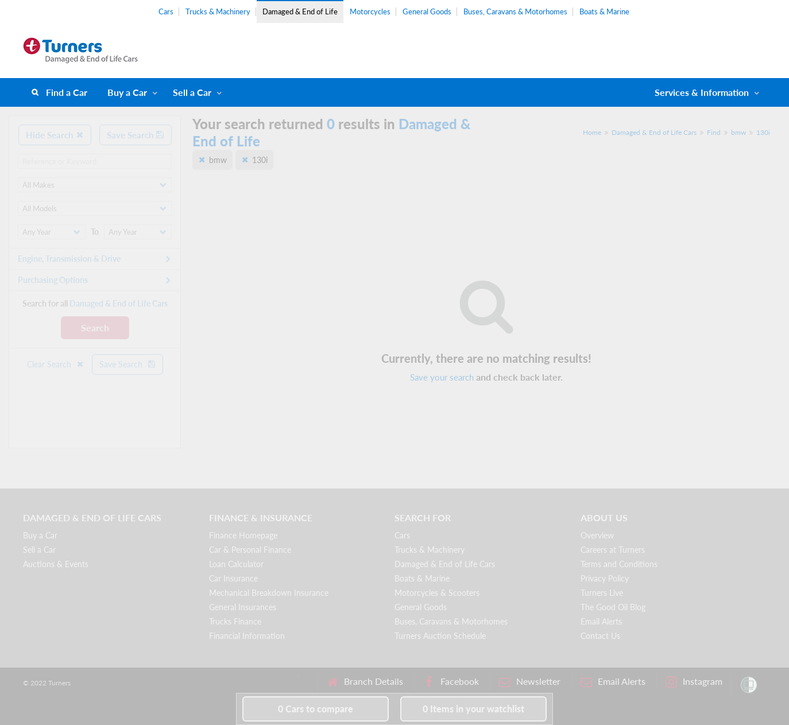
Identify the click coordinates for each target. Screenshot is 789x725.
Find (714, 132)
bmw (738, 132)
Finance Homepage (243, 535)
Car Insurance (233, 578)
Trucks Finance (235, 621)
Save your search (442, 377)
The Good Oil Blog (613, 607)
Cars (165, 11)
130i (763, 132)
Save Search (135, 135)
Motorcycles (370, 11)
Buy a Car (127, 92)
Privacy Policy (605, 578)
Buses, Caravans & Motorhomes (515, 11)
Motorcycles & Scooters (436, 593)
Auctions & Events (55, 564)
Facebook (451, 682)
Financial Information (247, 636)
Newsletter (529, 682)
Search (95, 327)
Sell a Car (192, 92)
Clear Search (55, 364)
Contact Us (600, 636)
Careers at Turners (613, 550)
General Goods (427, 11)
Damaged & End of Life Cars (654, 132)
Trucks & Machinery (217, 11)
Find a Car (66, 92)
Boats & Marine (604, 11)
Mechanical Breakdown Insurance (268, 593)
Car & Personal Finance (250, 550)
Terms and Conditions (619, 564)
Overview (597, 535)
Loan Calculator (236, 564)
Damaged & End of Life (300, 11)
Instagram (694, 682)
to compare (315, 708)
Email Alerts (601, 621)
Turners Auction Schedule (440, 636)
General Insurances (242, 607)
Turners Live (602, 593)
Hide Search (55, 135)
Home (592, 132)
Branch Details (365, 682)
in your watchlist (473, 708)
